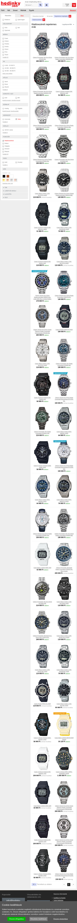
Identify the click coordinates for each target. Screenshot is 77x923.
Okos (22, 15)
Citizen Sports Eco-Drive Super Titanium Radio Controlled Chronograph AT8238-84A (64, 841)
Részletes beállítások (38, 919)
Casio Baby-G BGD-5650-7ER (42, 567)
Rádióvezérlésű (8, 140)
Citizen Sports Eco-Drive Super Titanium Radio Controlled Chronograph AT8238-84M (64, 807)
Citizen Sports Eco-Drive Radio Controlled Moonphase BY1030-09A (64, 467)
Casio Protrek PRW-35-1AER (64, 329)
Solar (18, 119)
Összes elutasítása (60, 919)
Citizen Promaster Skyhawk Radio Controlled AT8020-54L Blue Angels (64, 569)
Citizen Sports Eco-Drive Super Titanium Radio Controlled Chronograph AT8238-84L (42, 331)
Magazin (73, 10)
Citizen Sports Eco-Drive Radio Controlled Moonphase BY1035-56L (64, 875)
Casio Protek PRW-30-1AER (42, 704)
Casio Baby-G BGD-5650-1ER (42, 806)
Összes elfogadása (16, 919)
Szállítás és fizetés (59, 898)
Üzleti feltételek (58, 900)
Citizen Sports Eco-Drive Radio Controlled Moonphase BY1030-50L (64, 399)
